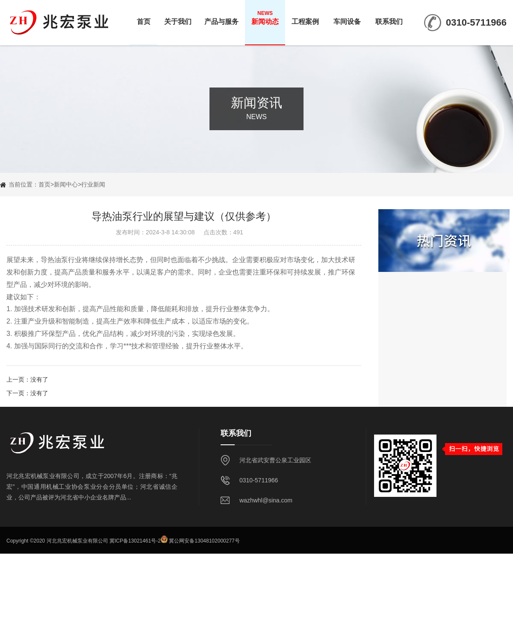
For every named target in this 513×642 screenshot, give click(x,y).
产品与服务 (221, 17)
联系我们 (389, 17)
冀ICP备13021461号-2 (135, 541)
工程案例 (305, 17)
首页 (143, 17)
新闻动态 (265, 17)
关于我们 (178, 17)
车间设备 (347, 17)
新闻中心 (66, 184)
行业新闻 (93, 184)
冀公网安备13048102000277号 (204, 541)
